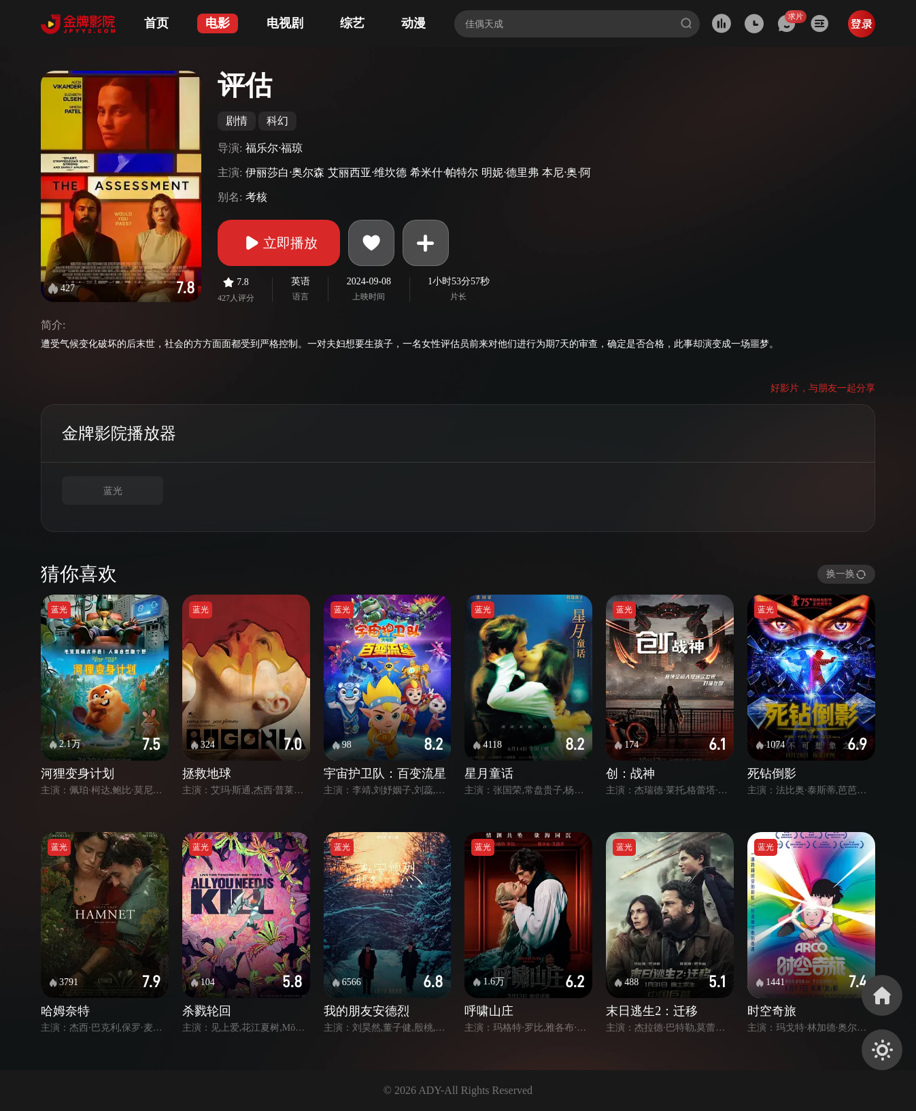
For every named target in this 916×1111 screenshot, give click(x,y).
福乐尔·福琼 (274, 148)
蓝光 (112, 491)
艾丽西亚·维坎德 (367, 172)
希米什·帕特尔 (444, 172)
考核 (256, 197)
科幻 (277, 121)
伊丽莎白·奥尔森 (284, 172)
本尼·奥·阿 (566, 172)
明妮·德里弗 (510, 172)
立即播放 (279, 242)
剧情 (237, 121)
